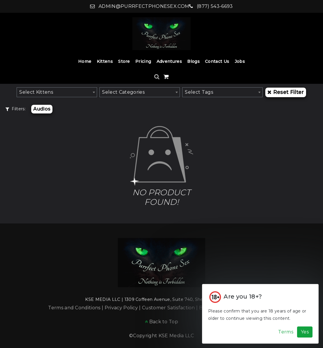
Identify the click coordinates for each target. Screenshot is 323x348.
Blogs (193, 61)
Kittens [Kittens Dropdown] (105, 61)
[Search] (157, 76)
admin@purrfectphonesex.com (139, 6)
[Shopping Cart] (166, 76)
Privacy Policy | (123, 307)
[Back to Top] (161, 321)
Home (84, 61)
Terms (285, 332)
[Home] (161, 33)
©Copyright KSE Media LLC (161, 335)
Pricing (143, 61)
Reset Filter (285, 92)
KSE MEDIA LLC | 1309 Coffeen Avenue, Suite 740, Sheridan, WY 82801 (161, 299)
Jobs (240, 61)
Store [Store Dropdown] (124, 61)
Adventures (169, 61)
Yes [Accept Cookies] (305, 332)
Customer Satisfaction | (170, 307)
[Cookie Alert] (260, 314)
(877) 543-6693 (211, 6)
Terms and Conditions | (76, 307)
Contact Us (217, 61)
